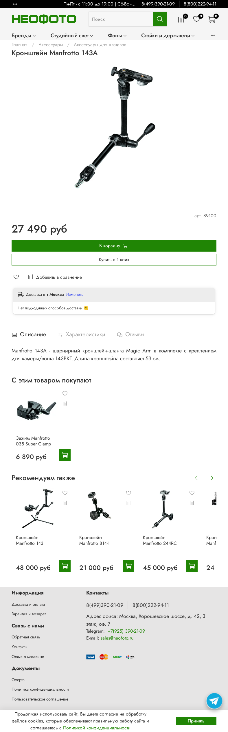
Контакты (19, 647)
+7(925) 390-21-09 (125, 631)
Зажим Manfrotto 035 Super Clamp (33, 449)
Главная (19, 44)
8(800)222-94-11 (200, 4)
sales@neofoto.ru (117, 638)
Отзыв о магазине (28, 656)
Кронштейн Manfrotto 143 (33, 555)
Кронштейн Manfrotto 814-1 (104, 555)
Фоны (118, 35)
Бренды (24, 35)
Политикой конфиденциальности (96, 727)
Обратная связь (26, 637)
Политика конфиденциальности (40, 689)
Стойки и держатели (168, 35)
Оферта (18, 680)
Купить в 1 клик (114, 259)
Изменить (74, 294)
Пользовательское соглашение (40, 699)
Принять (196, 721)
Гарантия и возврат (29, 614)
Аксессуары (50, 44)
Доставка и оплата (28, 604)
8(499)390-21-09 (158, 4)
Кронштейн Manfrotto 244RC (175, 555)
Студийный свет (72, 35)
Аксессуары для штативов (100, 44)
